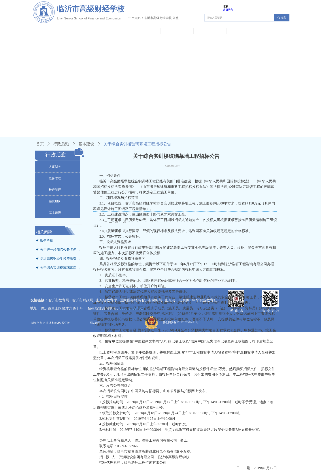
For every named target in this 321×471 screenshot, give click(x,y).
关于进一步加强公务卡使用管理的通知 (60, 249)
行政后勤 (61, 144)
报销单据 (46, 240)
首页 (40, 144)
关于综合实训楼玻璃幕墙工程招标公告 (60, 267)
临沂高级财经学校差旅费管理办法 (60, 258)
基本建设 (86, 144)
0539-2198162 (131, 308)
